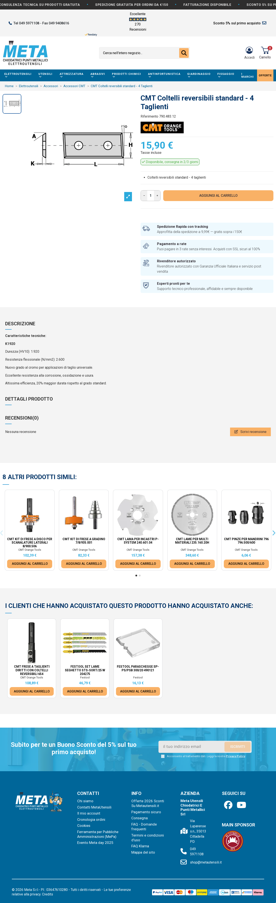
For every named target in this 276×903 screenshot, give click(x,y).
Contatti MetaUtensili (94, 807)
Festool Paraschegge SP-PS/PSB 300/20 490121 (138, 668)
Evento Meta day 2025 (95, 842)
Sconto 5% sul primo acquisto (237, 23)
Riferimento (149, 116)
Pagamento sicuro (146, 812)
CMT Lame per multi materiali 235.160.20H (192, 540)
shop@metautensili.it (206, 862)
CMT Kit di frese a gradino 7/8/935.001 (84, 540)
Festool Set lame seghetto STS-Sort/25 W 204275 (85, 670)
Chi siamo (85, 801)
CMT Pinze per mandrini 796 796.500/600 (246, 540)
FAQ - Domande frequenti (144, 826)
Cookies (83, 825)
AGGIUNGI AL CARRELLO (218, 196)
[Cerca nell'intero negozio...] (184, 53)
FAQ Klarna (140, 846)
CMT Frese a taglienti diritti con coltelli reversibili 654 (32, 670)
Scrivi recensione (250, 432)
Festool (85, 677)
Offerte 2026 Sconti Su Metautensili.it (147, 803)
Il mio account (88, 813)
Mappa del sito (143, 852)
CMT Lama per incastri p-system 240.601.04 (138, 540)
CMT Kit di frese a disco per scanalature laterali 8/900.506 (29, 542)
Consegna (139, 818)
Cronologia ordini (91, 819)
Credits (47, 894)
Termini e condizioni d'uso (147, 837)
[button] (136, 575)
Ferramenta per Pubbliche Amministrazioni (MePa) (97, 834)
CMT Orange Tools (29, 549)
